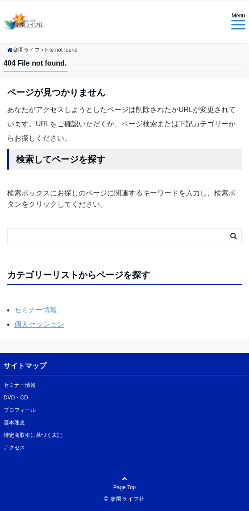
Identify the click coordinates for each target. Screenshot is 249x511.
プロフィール (20, 410)
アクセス (14, 448)
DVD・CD (16, 398)
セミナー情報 (35, 310)
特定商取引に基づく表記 (33, 435)
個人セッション (39, 324)
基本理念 (14, 423)
